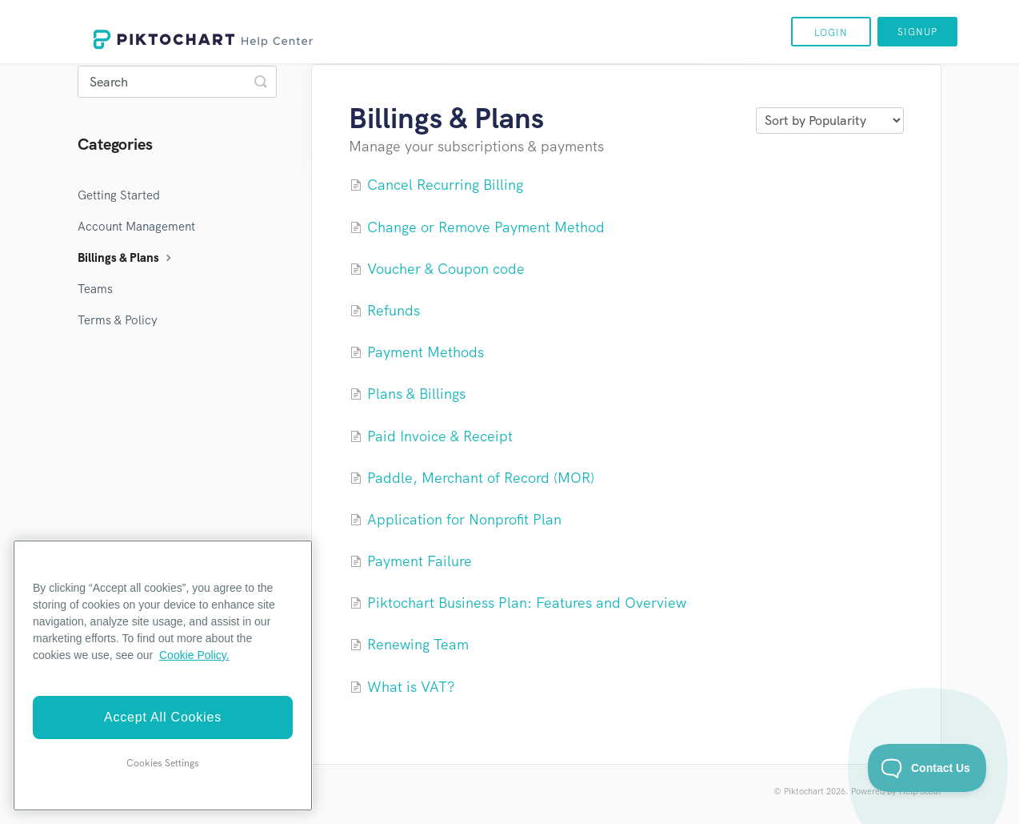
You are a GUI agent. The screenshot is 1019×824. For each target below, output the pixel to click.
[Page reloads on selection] (830, 120)
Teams (95, 289)
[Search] (177, 82)
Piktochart (804, 791)
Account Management (136, 227)
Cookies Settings (162, 763)
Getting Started (119, 195)
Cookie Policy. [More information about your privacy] (194, 655)
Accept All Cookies (163, 717)
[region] (163, 675)
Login (831, 32)
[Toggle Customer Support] (927, 768)
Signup (917, 32)
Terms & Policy (118, 320)
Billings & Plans (126, 258)
